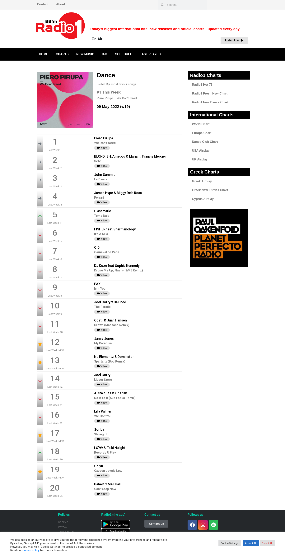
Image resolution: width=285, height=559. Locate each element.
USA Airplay (200, 150)
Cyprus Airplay (203, 199)
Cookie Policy (30, 550)
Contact (43, 4)
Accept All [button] (250, 543)
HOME (43, 54)
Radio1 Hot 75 (202, 84)
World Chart (200, 124)
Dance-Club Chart (205, 141)
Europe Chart (201, 133)
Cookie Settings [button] (229, 543)
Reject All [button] (267, 543)
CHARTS (62, 54)
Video (102, 147)
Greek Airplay (202, 181)
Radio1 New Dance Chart (210, 102)
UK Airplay (200, 159)
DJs (104, 54)
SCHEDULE (123, 54)
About (60, 4)
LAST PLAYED (150, 54)
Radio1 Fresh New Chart (209, 93)
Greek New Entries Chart (210, 190)
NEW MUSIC (85, 54)
